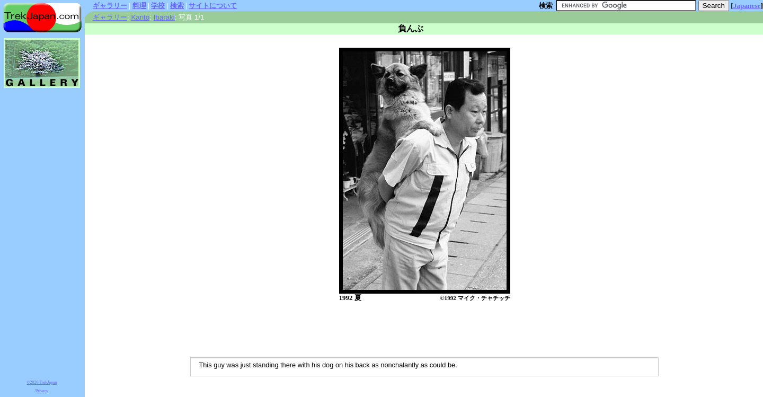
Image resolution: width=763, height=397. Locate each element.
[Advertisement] (413, 330)
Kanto (140, 17)
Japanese (747, 6)
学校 (158, 6)
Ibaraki (164, 17)
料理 (139, 6)
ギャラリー (110, 6)
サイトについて (213, 6)
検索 (177, 6)
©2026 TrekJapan (42, 382)
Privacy (42, 391)
